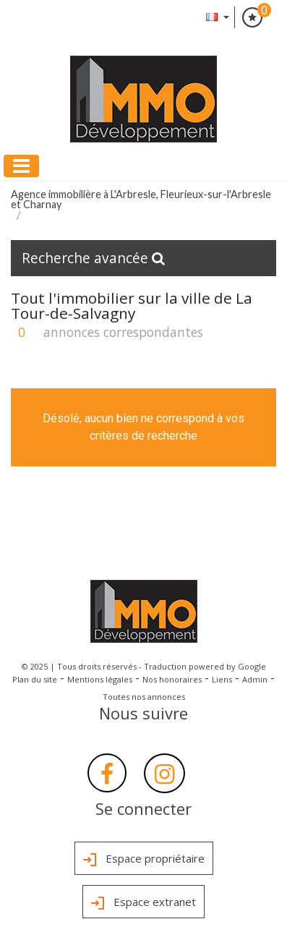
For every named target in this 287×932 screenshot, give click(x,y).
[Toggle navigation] (21, 166)
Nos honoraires (172, 679)
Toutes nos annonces (144, 696)
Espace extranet (143, 903)
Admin (254, 679)
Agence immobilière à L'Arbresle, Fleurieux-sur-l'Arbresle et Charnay (141, 199)
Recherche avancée (93, 258)
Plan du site (34, 679)
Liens (222, 679)
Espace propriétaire (144, 860)
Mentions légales (99, 679)
